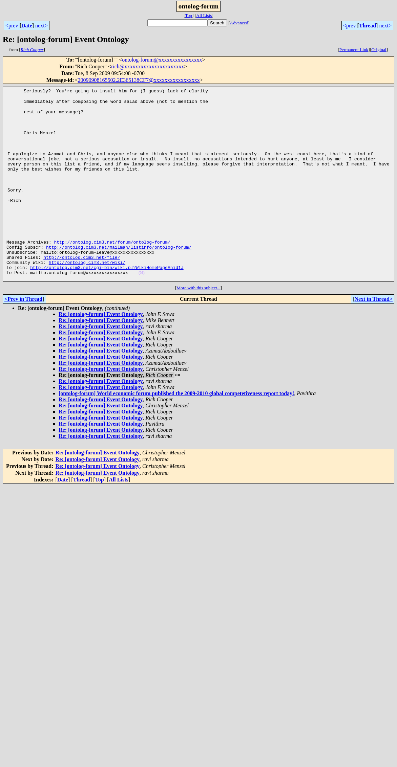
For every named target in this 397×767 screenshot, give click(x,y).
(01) (142, 282)
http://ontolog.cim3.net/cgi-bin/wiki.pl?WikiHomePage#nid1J (106, 275)
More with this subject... (198, 297)
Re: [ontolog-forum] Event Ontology (101, 324)
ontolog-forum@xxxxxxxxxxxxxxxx (162, 60)
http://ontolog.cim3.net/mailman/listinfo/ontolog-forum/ (118, 251)
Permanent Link (354, 49)
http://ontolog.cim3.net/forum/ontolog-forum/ (112, 245)
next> (41, 25)
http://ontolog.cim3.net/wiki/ (87, 269)
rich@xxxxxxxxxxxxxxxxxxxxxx (147, 66)
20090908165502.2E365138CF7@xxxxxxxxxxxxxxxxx (139, 80)
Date (26, 25)
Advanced (239, 22)
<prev (11, 25)
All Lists (204, 15)
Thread (367, 25)
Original (378, 49)
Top (188, 15)
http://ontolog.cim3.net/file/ (81, 263)
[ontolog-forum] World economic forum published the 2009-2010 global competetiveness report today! (176, 403)
